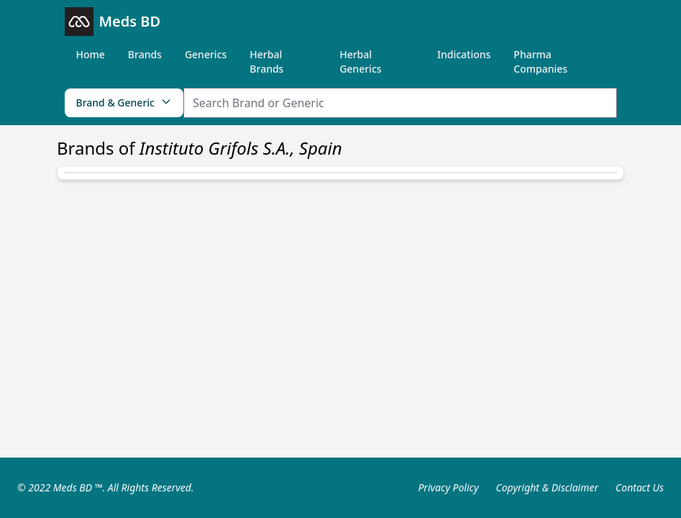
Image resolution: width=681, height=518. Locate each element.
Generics (206, 54)
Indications (463, 54)
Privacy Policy (448, 487)
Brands (145, 54)
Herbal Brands (266, 61)
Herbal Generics (360, 61)
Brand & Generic (124, 102)
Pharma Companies (540, 61)
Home (90, 54)
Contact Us (640, 487)
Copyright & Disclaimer (546, 487)
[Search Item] (400, 103)
